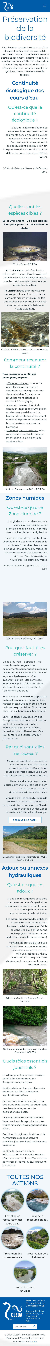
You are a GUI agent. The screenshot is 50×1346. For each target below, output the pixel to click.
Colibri (33, 1341)
